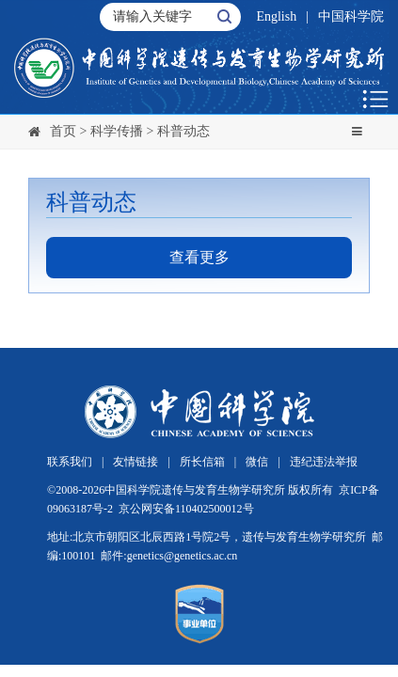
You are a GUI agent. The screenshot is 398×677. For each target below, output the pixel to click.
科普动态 (183, 131)
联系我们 (69, 461)
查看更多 (199, 257)
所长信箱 (202, 461)
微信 (257, 461)
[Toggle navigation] (356, 131)
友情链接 (135, 461)
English (276, 16)
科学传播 (116, 131)
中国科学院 (351, 16)
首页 (63, 131)
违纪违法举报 (324, 461)
